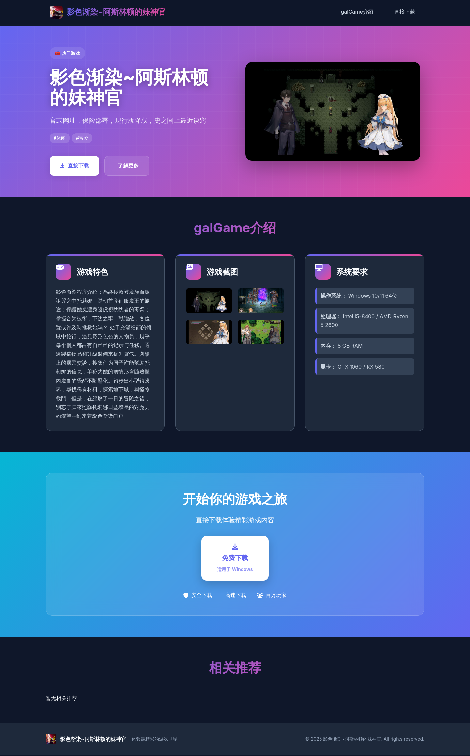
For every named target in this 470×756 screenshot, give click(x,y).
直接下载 (404, 11)
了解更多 (128, 165)
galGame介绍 (357, 11)
